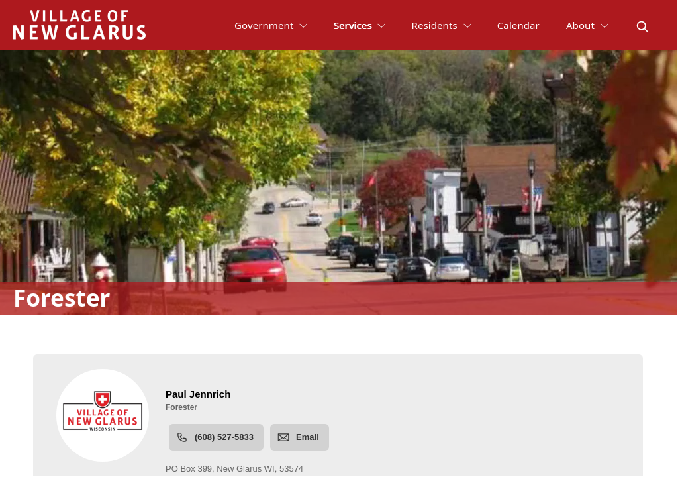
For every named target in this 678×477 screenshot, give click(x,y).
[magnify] (642, 26)
